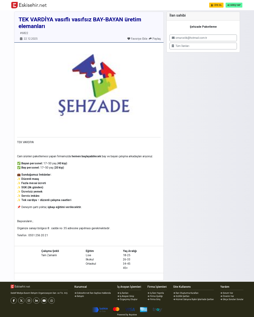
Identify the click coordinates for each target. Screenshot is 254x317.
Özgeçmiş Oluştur (127, 299)
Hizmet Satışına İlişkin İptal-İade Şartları (193, 299)
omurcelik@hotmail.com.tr (189, 37)
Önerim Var (227, 296)
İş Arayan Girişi (125, 296)
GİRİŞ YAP (234, 5)
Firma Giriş (153, 299)
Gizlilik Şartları (181, 296)
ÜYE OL (216, 5)
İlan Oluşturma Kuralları (186, 293)
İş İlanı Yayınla (155, 293)
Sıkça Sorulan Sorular (232, 299)
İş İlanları (123, 293)
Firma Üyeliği (155, 296)
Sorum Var (226, 293)
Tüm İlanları (180, 46)
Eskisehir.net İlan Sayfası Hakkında (92, 293)
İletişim (79, 296)
